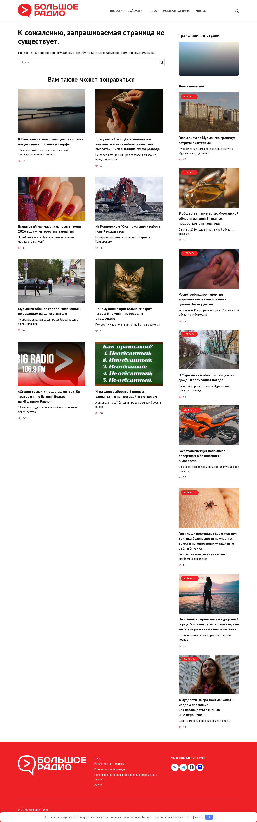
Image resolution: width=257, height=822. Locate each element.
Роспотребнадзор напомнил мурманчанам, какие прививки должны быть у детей (202, 299)
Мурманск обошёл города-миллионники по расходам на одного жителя (49, 311)
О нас (97, 758)
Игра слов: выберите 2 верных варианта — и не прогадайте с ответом (126, 394)
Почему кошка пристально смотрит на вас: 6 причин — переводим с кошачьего (123, 314)
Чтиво (152, 11)
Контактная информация (110, 769)
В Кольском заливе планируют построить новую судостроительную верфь (50, 141)
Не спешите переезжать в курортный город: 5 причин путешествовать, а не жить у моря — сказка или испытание (209, 624)
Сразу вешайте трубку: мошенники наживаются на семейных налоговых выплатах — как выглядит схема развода (127, 144)
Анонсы (201, 11)
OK (209, 817)
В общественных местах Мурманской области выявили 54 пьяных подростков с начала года (208, 218)
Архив (98, 784)
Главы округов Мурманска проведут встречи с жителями (207, 140)
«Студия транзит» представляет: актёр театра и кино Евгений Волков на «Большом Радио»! (49, 397)
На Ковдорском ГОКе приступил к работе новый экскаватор (128, 229)
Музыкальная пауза (176, 11)
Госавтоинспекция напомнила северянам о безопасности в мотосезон (202, 455)
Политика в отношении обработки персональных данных (125, 777)
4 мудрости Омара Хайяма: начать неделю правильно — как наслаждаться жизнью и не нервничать (206, 707)
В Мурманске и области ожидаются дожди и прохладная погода (206, 377)
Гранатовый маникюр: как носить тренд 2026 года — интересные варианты (49, 229)
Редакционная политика (109, 764)
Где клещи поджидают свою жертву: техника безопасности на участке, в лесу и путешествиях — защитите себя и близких (208, 541)
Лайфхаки (135, 11)
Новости (116, 11)
